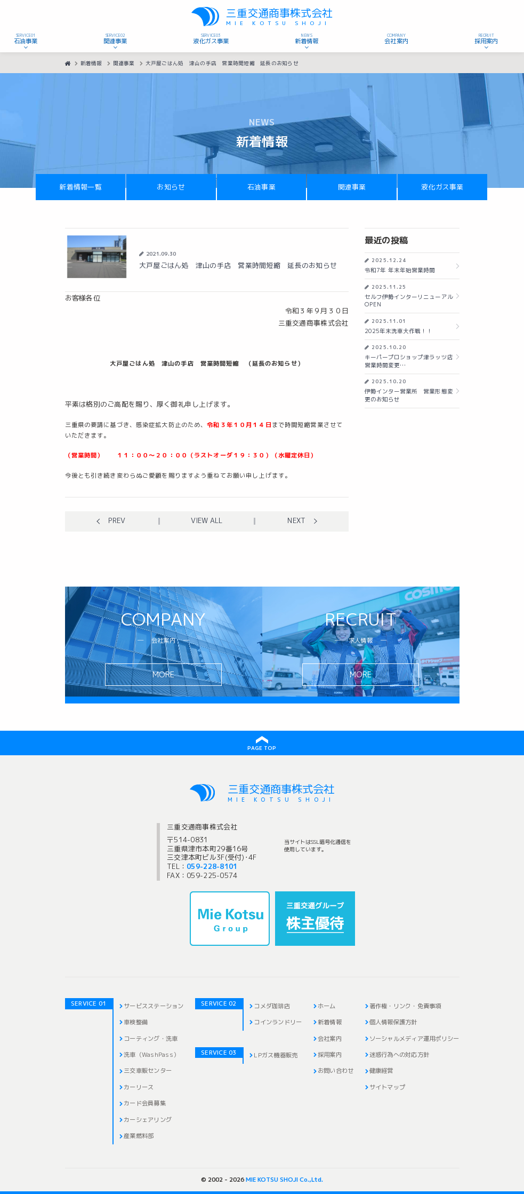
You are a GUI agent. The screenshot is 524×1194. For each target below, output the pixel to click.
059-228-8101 (212, 866)
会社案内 (330, 1038)
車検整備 (136, 1022)
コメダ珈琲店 (272, 1006)
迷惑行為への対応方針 (399, 1054)
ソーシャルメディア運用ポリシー (414, 1038)
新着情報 (330, 1022)
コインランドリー (278, 1022)
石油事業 (261, 187)
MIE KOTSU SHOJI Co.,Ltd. (284, 1179)
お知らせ (171, 187)
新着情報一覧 (80, 187)
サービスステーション (154, 1006)
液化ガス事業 (442, 187)
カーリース (139, 1087)
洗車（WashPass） (151, 1054)
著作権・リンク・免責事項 (405, 1006)
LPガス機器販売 (275, 1055)
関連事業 (352, 187)
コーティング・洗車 (151, 1038)
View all (206, 521)
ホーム (327, 1006)
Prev (116, 521)
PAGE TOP (261, 748)
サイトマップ (387, 1087)
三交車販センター (148, 1071)
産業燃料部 (139, 1136)
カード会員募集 (145, 1103)
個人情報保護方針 (393, 1022)
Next (296, 521)
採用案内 (330, 1054)
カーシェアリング (148, 1120)
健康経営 (381, 1071)
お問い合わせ (336, 1071)
